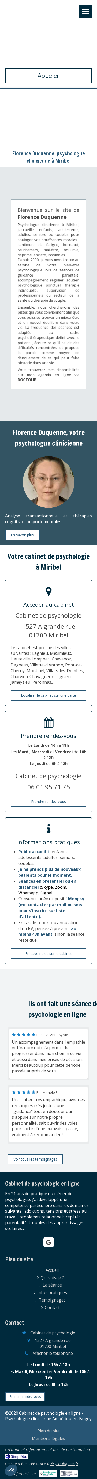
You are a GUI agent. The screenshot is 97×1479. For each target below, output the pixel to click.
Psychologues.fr (64, 1463)
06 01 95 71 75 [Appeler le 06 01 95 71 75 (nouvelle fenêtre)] (48, 787)
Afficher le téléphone (53, 1353)
